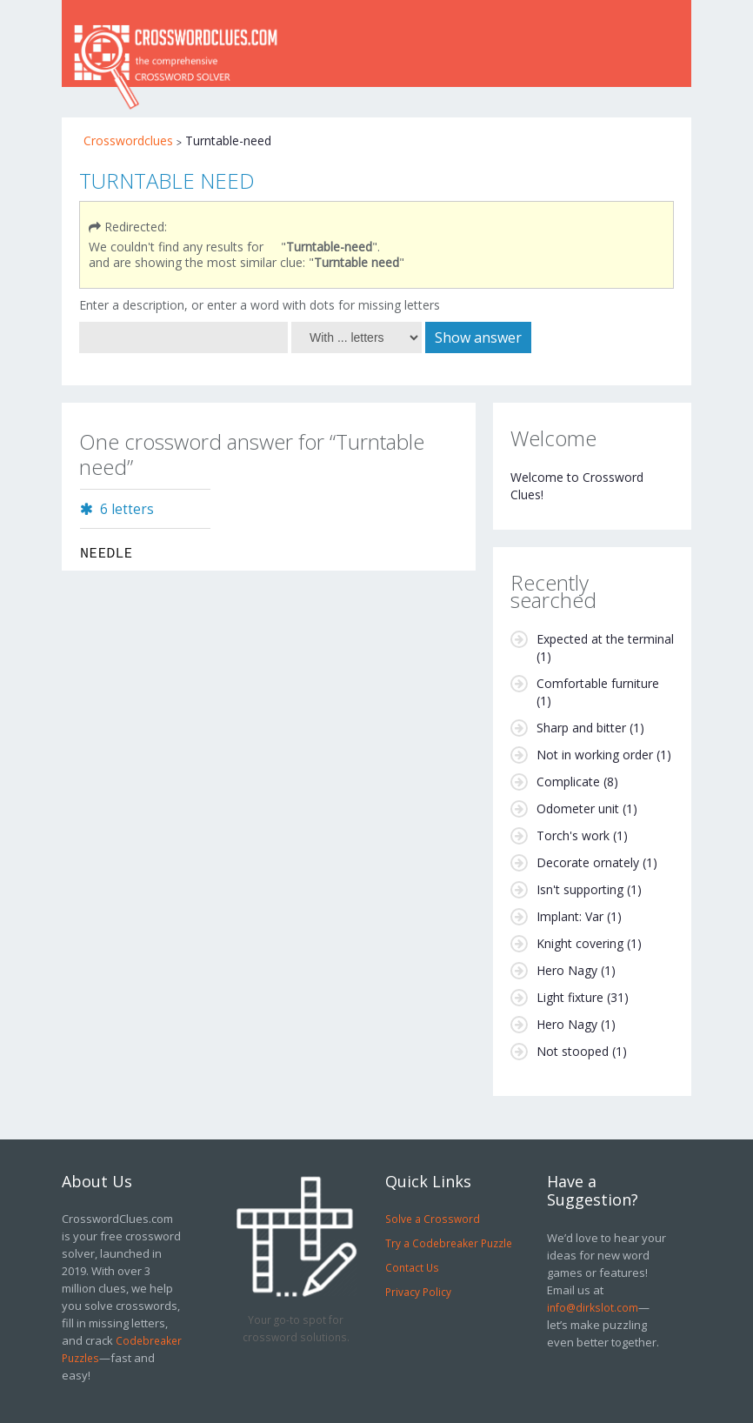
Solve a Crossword (432, 1219)
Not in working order (594, 754)
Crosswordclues (128, 140)
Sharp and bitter (581, 727)
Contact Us (412, 1267)
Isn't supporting (579, 889)
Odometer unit (577, 808)
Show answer (478, 337)
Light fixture (569, 997)
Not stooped (572, 1051)
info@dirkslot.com (592, 1307)
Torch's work (573, 835)
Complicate (568, 781)
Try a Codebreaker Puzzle (448, 1243)
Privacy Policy (418, 1292)
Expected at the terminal (605, 639)
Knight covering (579, 943)
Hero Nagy (566, 970)
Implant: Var (569, 916)
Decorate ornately (587, 862)
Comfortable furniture (597, 683)
